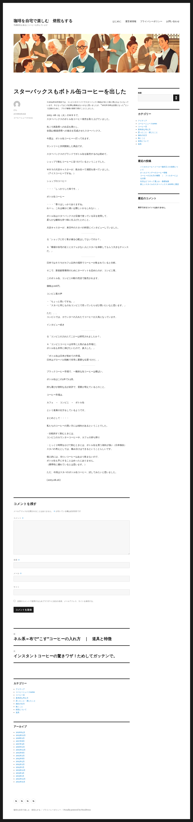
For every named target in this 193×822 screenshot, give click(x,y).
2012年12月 (20, 779)
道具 (17, 712)
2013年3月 (20, 773)
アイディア (20, 689)
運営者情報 (130, 21)
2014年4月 (20, 761)
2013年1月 (20, 776)
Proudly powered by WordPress (77, 810)
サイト (16, 587)
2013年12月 (20, 770)
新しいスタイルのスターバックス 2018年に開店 (159, 184)
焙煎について (21, 709)
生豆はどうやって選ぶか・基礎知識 (154, 181)
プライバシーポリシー (151, 21)
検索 (140, 93)
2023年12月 (21, 735)
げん (15, 110)
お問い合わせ (172, 21)
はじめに (117, 21)
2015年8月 (20, 753)
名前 (17, 560)
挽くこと (19, 706)
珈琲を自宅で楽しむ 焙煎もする (43, 20)
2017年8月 (20, 741)
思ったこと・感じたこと (26, 701)
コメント (19, 518)
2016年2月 (20, 747)
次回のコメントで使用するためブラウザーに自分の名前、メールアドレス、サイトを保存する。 (56, 601)
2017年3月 (20, 744)
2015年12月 (20, 750)
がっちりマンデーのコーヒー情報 (153, 172)
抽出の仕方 (20, 704)
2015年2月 (20, 755)
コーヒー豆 (20, 695)
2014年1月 (20, 767)
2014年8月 (20, 758)
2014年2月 (20, 764)
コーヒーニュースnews (23, 118)
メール (18, 573)
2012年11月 (20, 782)
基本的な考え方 (22, 698)
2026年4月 (20, 732)
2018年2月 (20, 738)
